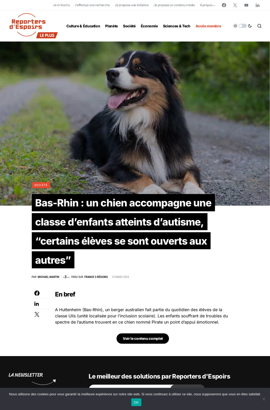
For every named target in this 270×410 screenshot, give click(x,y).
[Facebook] (224, 5)
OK (136, 402)
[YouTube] (246, 5)
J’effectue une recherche (92, 5)
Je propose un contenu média (174, 5)
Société (41, 185)
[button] (242, 26)
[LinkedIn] (257, 5)
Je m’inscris (61, 5)
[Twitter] (235, 5)
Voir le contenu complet (143, 341)
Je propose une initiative (132, 5)
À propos (206, 5)
